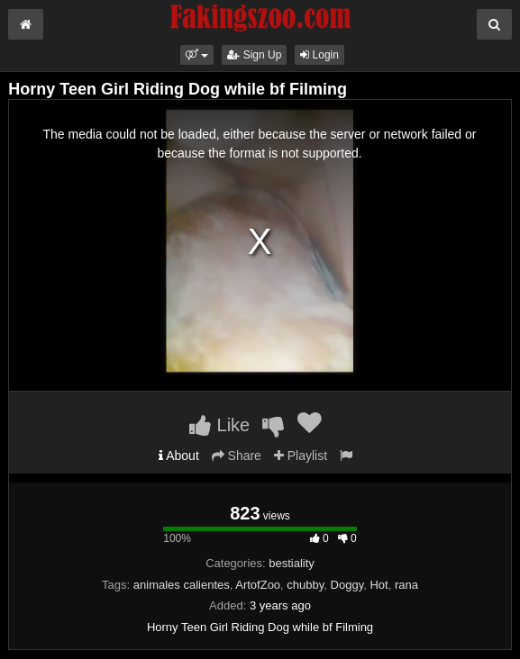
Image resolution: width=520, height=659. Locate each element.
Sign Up (254, 55)
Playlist (300, 455)
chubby (305, 584)
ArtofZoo (257, 584)
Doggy (347, 584)
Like (219, 425)
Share (236, 455)
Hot (378, 584)
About (179, 455)
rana (406, 584)
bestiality (292, 563)
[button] (197, 55)
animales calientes (181, 584)
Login (319, 55)
